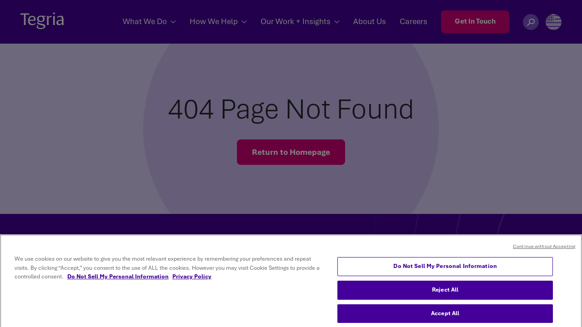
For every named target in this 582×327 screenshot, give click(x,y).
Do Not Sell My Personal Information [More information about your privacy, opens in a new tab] (118, 285)
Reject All (445, 298)
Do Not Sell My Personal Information (445, 274)
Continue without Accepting (544, 255)
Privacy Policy (191, 285)
